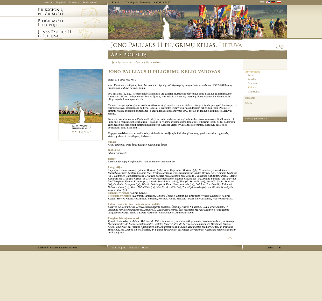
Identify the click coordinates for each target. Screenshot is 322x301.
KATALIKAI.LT (162, 2)
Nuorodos (145, 2)
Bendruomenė (89, 2)
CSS (279, 247)
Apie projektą (252, 71)
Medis (248, 103)
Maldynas (74, 2)
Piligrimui (60, 2)
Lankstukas (254, 91)
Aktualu (48, 2)
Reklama (250, 97)
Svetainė (252, 83)
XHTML (270, 247)
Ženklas (252, 79)
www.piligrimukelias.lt (256, 118)
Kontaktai (117, 2)
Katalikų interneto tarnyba (63, 247)
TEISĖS (42, 247)
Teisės (251, 75)
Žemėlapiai (131, 2)
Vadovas (252, 87)
